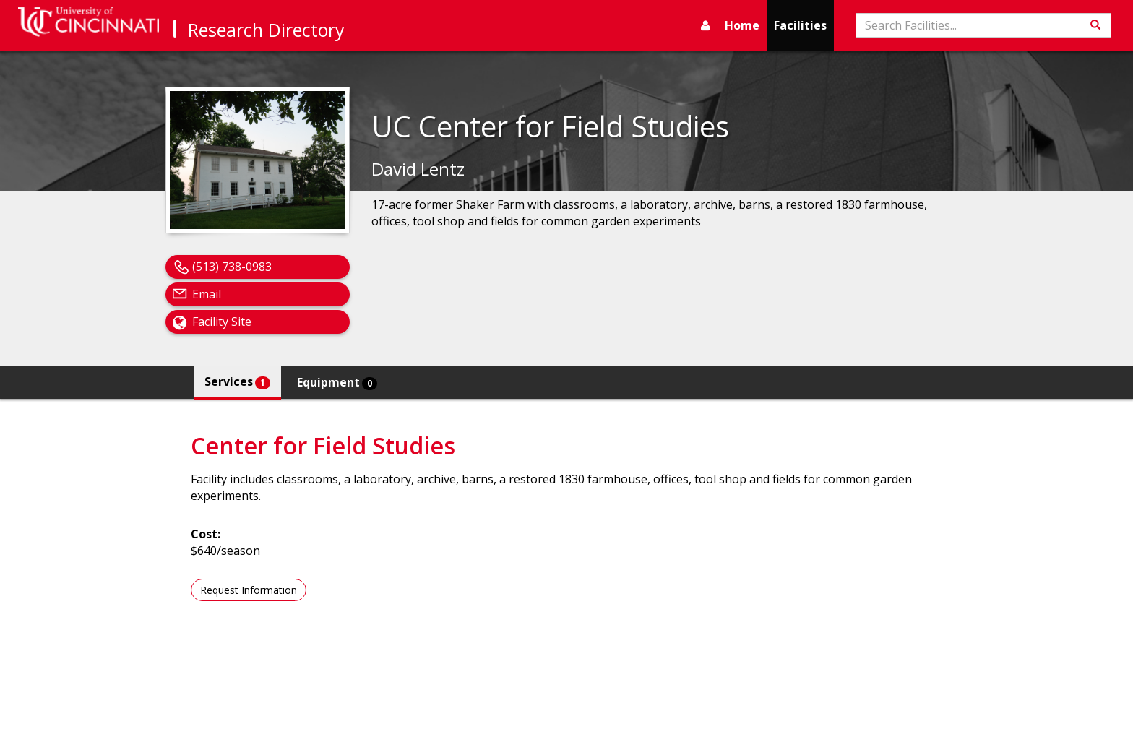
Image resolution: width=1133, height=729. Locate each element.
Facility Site (221, 321)
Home (742, 25)
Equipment (337, 382)
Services (237, 381)
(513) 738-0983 (232, 267)
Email (206, 294)
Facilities (800, 25)
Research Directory (266, 29)
